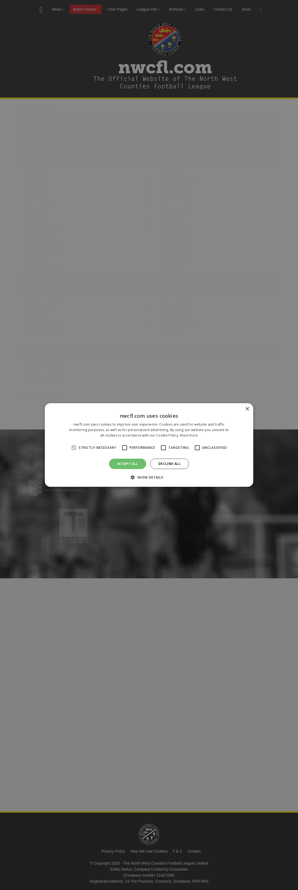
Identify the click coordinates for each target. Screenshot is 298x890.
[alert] (149, 445)
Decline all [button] (169, 463)
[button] (149, 477)
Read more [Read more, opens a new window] (189, 435)
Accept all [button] (127, 463)
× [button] (247, 409)
